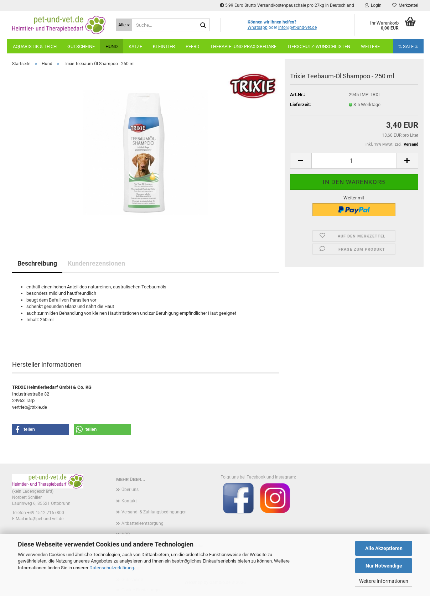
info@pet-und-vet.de (297, 27)
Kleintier (164, 46)
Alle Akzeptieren (384, 548)
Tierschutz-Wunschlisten (318, 46)
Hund (111, 46)
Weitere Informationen (383, 581)
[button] (300, 161)
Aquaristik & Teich (35, 46)
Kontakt (129, 500)
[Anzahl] (354, 161)
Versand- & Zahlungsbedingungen (154, 511)
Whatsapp (258, 27)
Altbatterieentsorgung (142, 523)
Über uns (130, 489)
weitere (370, 46)
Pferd (193, 46)
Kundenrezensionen (96, 263)
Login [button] (373, 5)
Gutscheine (81, 46)
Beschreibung (37, 263)
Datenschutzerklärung (111, 567)
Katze (135, 46)
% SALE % (408, 46)
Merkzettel (405, 5)
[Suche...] (124, 25)
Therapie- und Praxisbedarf (243, 46)
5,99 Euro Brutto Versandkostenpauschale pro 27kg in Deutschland (287, 5)
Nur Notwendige (384, 566)
